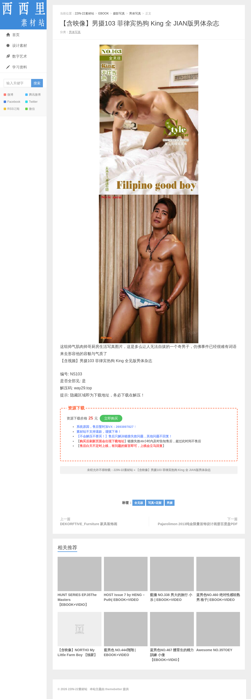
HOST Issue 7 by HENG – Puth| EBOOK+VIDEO (126, 579)
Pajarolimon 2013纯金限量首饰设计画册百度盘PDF (198, 524)
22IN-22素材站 (23, 14)
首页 (13, 35)
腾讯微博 (33, 94)
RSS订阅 (11, 109)
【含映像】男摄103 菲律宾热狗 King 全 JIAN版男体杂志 (139, 23)
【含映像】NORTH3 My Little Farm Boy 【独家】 (79, 642)
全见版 (138, 503)
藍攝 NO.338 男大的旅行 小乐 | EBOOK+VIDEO (172, 579)
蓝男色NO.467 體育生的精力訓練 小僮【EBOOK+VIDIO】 (172, 637)
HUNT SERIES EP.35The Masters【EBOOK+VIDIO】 (79, 582)
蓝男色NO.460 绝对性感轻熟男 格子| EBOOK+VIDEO (218, 579)
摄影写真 (119, 13)
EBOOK (103, 13)
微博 (8, 94)
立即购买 (111, 418)
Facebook (12, 101)
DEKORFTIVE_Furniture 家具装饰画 (88, 524)
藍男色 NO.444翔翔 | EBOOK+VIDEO (126, 634)
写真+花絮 (155, 503)
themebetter (113, 689)
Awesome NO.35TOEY (218, 632)
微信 (30, 109)
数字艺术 (16, 56)
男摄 (170, 503)
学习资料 (16, 67)
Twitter (31, 101)
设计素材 (16, 45)
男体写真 (135, 13)
